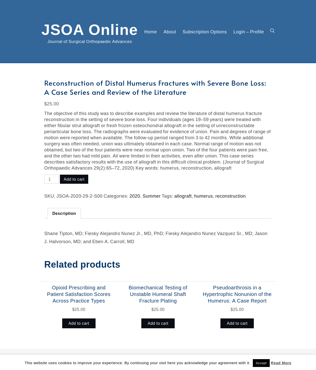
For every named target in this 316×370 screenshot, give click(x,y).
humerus (203, 196)
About (170, 31)
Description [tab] (64, 213)
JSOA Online (89, 28)
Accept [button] (261, 363)
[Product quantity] (51, 179)
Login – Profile (248, 31)
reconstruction (230, 196)
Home (150, 31)
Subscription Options (205, 31)
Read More (281, 363)
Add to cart (74, 179)
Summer (152, 196)
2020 (134, 196)
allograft (183, 196)
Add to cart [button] (79, 323)
